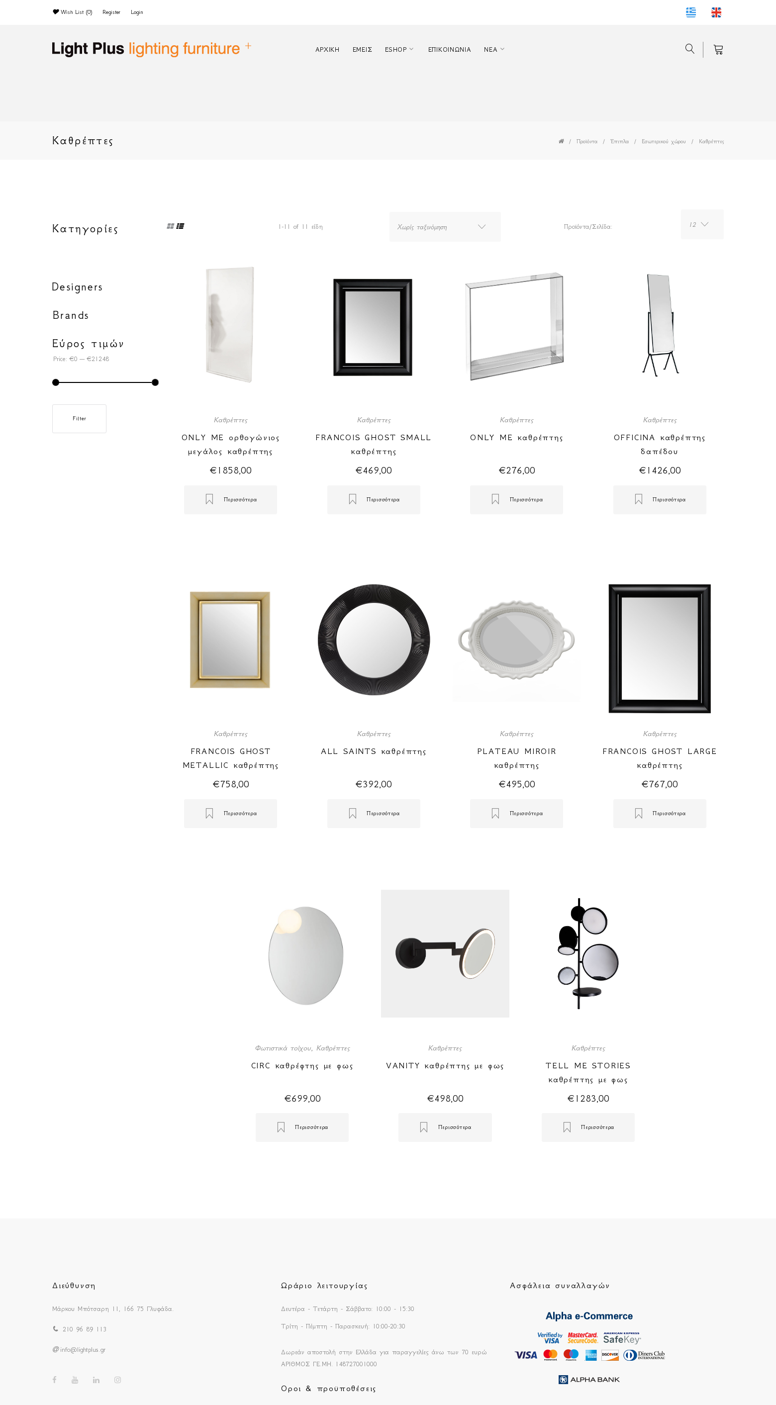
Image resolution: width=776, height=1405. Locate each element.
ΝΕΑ (490, 49)
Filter (79, 418)
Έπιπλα (619, 141)
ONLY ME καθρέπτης (517, 437)
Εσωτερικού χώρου (664, 141)
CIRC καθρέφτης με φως (302, 1065)
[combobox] (445, 227)
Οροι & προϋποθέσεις (329, 1388)
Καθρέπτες (711, 141)
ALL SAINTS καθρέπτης (374, 751)
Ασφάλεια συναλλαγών (560, 1285)
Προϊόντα (587, 141)
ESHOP (396, 49)
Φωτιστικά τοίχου (283, 1047)
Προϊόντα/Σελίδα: (588, 226)
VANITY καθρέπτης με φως (445, 1065)
